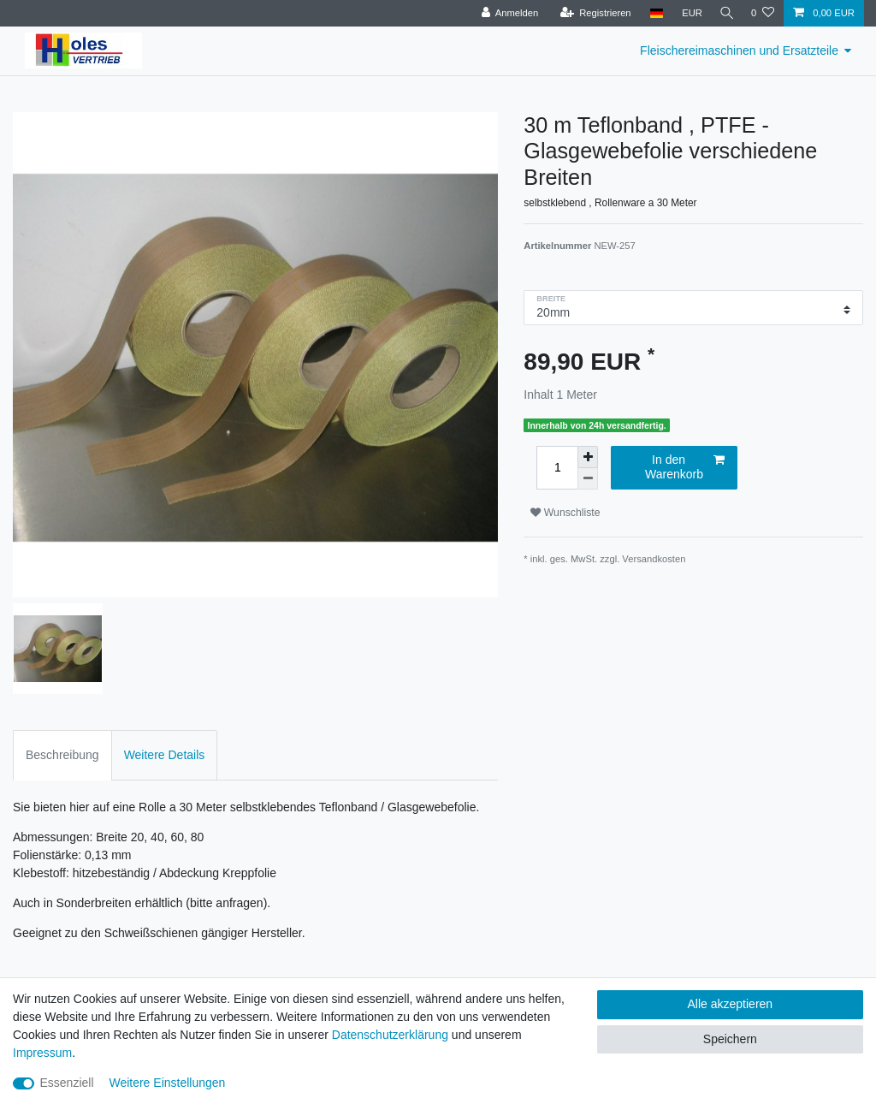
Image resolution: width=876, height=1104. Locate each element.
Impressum (42, 1052)
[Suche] (724, 13)
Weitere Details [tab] (164, 755)
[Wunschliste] (763, 13)
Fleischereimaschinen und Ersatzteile (739, 50)
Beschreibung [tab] (62, 755)
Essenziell (67, 1082)
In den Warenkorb (685, 467)
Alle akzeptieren (730, 1004)
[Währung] (687, 13)
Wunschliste (565, 513)
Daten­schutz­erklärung (390, 1035)
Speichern (730, 1039)
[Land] (651, 13)
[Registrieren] (591, 13)
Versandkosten (653, 559)
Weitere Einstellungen (167, 1082)
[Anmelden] (505, 13)
